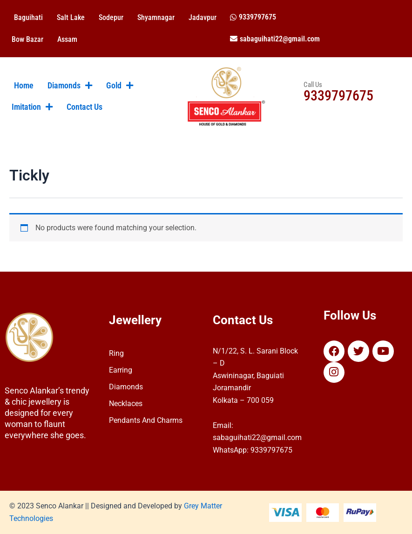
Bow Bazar (27, 39)
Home (24, 85)
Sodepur (111, 17)
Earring (120, 370)
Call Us (313, 84)
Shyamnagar (156, 17)
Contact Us (84, 107)
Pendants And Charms (145, 420)
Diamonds (126, 386)
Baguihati (28, 17)
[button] (253, 17)
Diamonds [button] (69, 85)
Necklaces (125, 403)
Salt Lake (71, 17)
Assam (67, 39)
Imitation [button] (32, 107)
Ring (116, 353)
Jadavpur (202, 17)
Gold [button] (119, 85)
